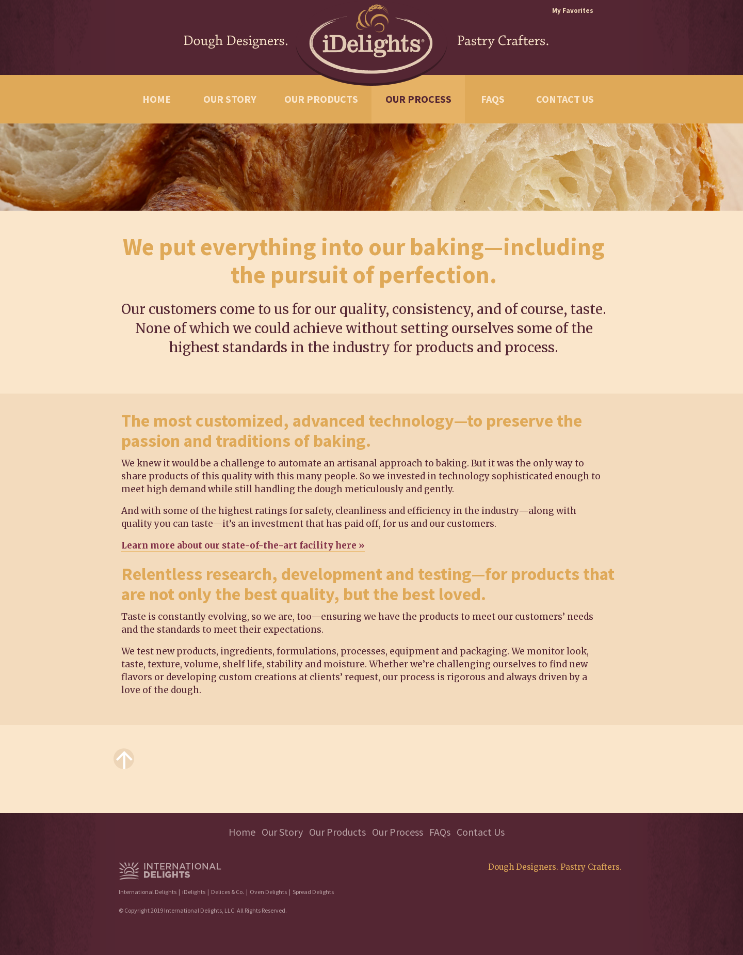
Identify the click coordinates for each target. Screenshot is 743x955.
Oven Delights (268, 892)
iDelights (193, 892)
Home (156, 98)
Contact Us (565, 98)
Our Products (321, 98)
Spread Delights (313, 892)
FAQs (493, 98)
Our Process (418, 98)
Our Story (229, 98)
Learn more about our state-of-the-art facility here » (243, 545)
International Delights (147, 892)
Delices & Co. (227, 892)
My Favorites (572, 10)
